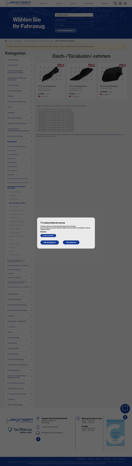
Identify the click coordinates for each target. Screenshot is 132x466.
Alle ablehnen (71, 242)
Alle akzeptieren (50, 242)
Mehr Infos (43, 231)
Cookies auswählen (48, 235)
